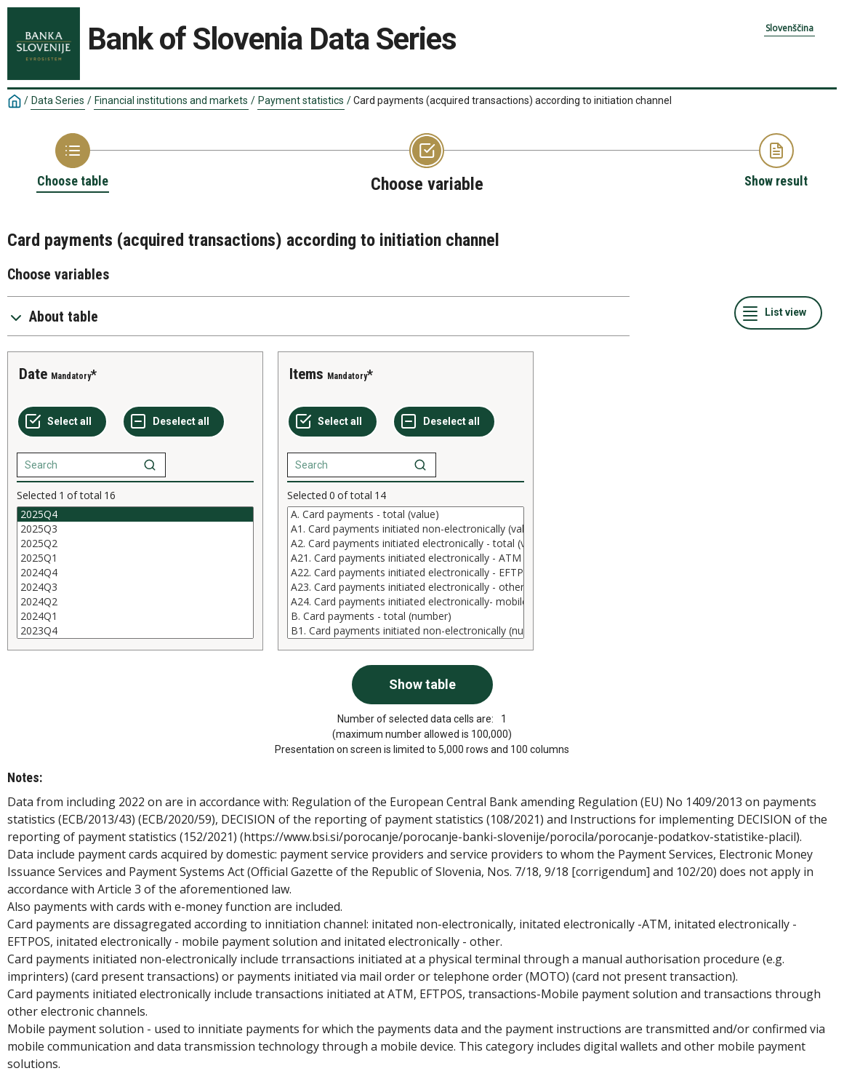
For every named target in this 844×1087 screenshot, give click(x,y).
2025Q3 (135, 529)
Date (33, 374)
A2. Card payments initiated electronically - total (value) (405, 543)
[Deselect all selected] (173, 422)
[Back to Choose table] (72, 161)
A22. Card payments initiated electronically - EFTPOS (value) (405, 572)
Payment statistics (301, 100)
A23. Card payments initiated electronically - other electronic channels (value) (405, 587)
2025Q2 (135, 543)
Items (306, 374)
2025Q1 (135, 558)
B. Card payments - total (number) (405, 616)
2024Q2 (135, 601)
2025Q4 (135, 514)
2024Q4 (135, 572)
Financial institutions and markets (171, 100)
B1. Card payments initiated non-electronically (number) (405, 631)
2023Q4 (135, 631)
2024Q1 (135, 616)
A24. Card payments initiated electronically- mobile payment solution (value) (405, 601)
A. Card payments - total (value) (405, 514)
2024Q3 (135, 587)
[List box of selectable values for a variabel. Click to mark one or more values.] (135, 572)
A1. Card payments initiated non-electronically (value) (405, 529)
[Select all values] (62, 422)
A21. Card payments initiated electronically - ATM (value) (405, 558)
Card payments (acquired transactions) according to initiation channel (512, 100)
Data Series (57, 100)
